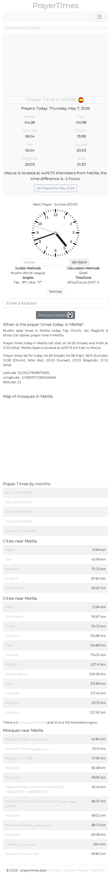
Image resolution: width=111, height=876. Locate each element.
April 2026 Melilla (18, 492)
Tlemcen (12, 636)
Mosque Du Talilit (19, 758)
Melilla (34, 27)
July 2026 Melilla (18, 521)
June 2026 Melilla (19, 512)
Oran (9, 684)
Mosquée (12, 768)
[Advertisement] (55, 66)
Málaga (11, 664)
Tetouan (12, 712)
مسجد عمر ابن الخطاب (20, 844)
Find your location (55, 314)
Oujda (10, 626)
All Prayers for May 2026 (55, 188)
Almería (11, 655)
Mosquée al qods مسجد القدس (27, 825)
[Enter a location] (55, 303)
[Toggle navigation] (99, 17)
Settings (55, 291)
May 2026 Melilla (18, 502)
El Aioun (11, 578)
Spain (22, 27)
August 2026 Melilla (21, 531)
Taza (9, 645)
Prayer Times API (91, 870)
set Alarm (79, 262)
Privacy (55, 870)
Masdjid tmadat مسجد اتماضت (27, 739)
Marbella (12, 703)
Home (9, 27)
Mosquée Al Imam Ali (21, 854)
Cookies (69, 870)
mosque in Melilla (32, 722)
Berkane (12, 569)
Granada (12, 693)
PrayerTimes (55, 5)
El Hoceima (14, 588)
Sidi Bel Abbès (16, 674)
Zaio (8, 559)
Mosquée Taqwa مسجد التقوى (27, 749)
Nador (10, 550)
